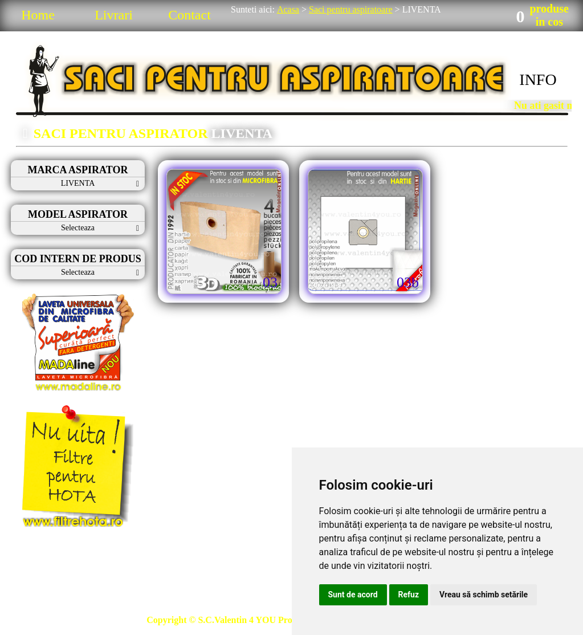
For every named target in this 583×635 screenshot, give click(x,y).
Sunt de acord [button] (353, 594)
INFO (537, 79)
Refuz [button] (408, 594)
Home (38, 14)
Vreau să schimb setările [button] (483, 594)
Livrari (114, 14)
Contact (189, 14)
